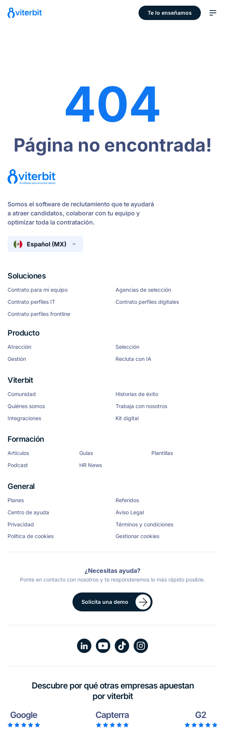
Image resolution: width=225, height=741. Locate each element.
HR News (90, 465)
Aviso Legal (130, 512)
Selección (127, 347)
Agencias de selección (143, 290)
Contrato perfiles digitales (147, 302)
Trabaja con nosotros (141, 406)
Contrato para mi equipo (38, 290)
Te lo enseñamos (170, 12)
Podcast (18, 465)
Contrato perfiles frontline (39, 314)
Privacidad (21, 524)
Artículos (18, 453)
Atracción (19, 347)
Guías (86, 453)
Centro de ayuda (28, 512)
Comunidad (22, 394)
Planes (16, 500)
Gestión (17, 359)
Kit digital (127, 418)
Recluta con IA (133, 359)
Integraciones (24, 418)
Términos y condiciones (144, 524)
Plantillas (162, 453)
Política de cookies (31, 536)
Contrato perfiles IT (31, 302)
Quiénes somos (26, 406)
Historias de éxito (137, 394)
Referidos (127, 500)
